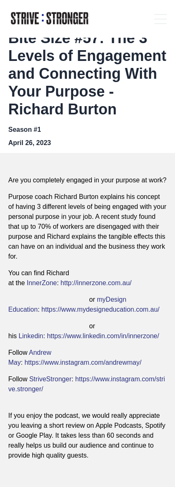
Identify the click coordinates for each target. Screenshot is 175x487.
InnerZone (41, 282)
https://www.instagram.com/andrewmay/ (82, 362)
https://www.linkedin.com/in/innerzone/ (103, 335)
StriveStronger (50, 379)
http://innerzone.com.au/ (96, 282)
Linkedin (31, 335)
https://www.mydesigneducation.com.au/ (100, 309)
